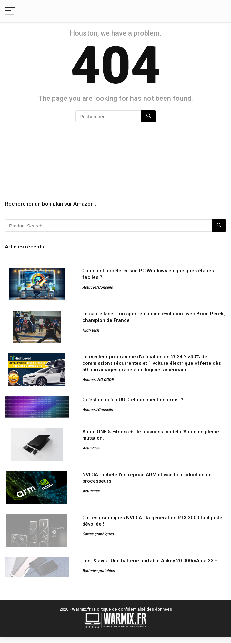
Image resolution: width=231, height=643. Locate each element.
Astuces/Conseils (97, 287)
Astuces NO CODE (98, 379)
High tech (90, 330)
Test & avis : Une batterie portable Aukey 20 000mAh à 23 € (150, 561)
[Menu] (10, 11)
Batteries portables (98, 570)
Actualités (90, 448)
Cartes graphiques (98, 534)
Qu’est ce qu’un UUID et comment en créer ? (132, 400)
